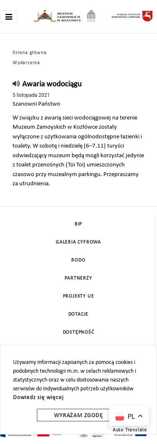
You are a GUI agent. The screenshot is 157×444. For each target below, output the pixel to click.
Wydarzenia (26, 62)
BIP (78, 224)
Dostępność (78, 332)
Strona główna (29, 52)
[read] (17, 84)
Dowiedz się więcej (38, 398)
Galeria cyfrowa (78, 242)
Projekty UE (78, 296)
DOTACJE (78, 314)
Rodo (78, 260)
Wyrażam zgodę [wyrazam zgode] (78, 416)
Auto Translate (130, 430)
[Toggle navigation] (9, 16)
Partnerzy (78, 278)
